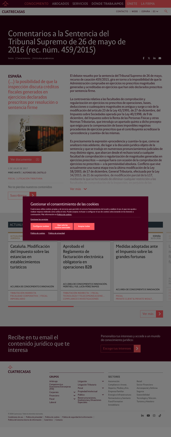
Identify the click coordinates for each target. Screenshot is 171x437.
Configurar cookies (41, 226)
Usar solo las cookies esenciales (62, 226)
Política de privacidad (56, 233)
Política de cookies (64, 214)
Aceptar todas (84, 226)
